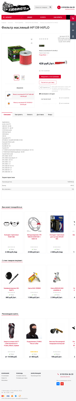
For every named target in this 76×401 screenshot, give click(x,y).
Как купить (58, 17)
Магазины (4, 380)
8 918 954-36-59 (68, 7)
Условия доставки (21, 378)
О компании (5, 375)
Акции (29, 17)
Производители (36, 375)
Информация (36, 373)
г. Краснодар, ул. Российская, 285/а (11, 390)
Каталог (9, 17)
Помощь (19, 373)
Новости (4, 378)
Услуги (43, 17)
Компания (5, 373)
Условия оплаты (21, 375)
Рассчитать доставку (47, 82)
